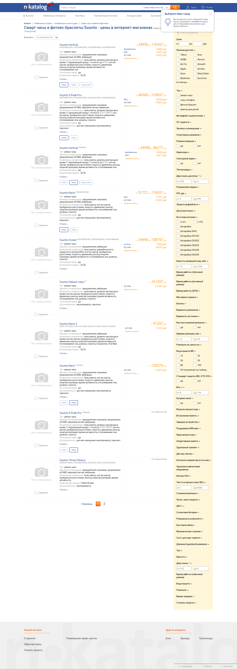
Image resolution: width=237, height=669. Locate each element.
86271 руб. (161, 155)
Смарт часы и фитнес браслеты (94, 23)
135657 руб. (161, 102)
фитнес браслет (188, 105)
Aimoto (201, 59)
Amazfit (201, 64)
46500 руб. (161, 99)
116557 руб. (161, 55)
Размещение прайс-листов (81, 638)
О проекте (29, 638)
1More (183, 55)
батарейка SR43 (188, 231)
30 (181, 360)
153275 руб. (161, 370)
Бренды (185, 638)
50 (199, 360)
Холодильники (134, 16)
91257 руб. (161, 328)
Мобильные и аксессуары (66, 23)
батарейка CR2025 (189, 240)
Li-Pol (200, 222)
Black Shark (203, 73)
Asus (182, 73)
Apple (183, 69)
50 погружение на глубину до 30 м (197, 370)
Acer (200, 55)
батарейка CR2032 (189, 245)
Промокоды (206, 638)
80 (181, 365)
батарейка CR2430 (189, 250)
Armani (201, 69)
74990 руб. (161, 244)
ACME (183, 59)
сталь (63, 182)
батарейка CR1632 (189, 236)
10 (181, 356)
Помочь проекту (33, 650)
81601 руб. (161, 52)
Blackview (185, 78)
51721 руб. (161, 197)
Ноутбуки (80, 16)
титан (73, 85)
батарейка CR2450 (189, 254)
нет (199, 146)
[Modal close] (208, 13)
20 (199, 356)
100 (199, 365)
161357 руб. (161, 286)
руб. (159, 282)
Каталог (30, 16)
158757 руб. (161, 247)
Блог (168, 638)
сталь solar (86, 85)
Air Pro (183, 64)
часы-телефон (187, 100)
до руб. (152, 45)
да (181, 146)
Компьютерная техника (106, 16)
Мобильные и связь (43, 23)
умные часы (186, 95)
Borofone (202, 78)
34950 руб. (161, 49)
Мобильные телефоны (55, 16)
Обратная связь (33, 644)
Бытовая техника (159, 16)
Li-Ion (183, 222)
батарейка (185, 226)
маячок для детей (189, 109)
